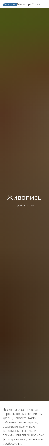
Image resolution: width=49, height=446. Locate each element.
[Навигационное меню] (44, 4)
